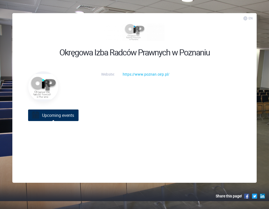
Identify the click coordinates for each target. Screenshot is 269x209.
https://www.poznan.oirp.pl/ (146, 74)
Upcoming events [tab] (52, 115)
